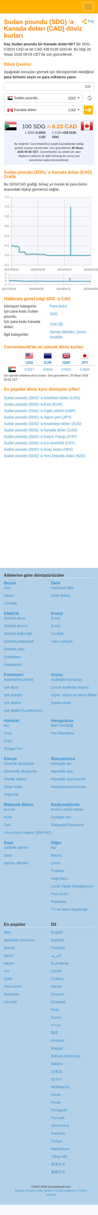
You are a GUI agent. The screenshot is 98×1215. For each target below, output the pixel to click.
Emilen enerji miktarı (67, 809)
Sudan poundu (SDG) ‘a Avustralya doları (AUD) (42, 424)
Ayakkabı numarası (66, 679)
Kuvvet (9, 809)
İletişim (30, 1190)
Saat (7, 855)
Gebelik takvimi (16, 847)
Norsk (56, 1095)
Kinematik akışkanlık (20, 771)
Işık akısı (11, 687)
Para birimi (58, 306)
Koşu (8, 741)
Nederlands (60, 1087)
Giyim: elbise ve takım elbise (74, 695)
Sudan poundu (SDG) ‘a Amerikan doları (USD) (42, 398)
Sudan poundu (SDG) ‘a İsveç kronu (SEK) (38, 449)
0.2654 (85, 369)
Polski (56, 1102)
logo (49, 6)
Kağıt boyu (59, 878)
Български (59, 963)
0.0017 (29, 369)
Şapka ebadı (61, 703)
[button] (43, 98)
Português (59, 1110)
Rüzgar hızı (13, 749)
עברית (56, 1025)
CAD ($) (56, 324)
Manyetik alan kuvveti (68, 779)
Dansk (56, 986)
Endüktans (12, 657)
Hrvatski (57, 1040)
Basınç (56, 855)
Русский (58, 1118)
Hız (6, 725)
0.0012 (66, 369)
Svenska (58, 1133)
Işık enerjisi (13, 695)
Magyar (57, 1048)
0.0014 (48, 369)
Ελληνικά (58, 1002)
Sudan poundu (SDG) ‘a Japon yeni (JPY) (37, 417)
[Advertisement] (48, 514)
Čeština (57, 979)
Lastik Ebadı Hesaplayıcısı (72, 886)
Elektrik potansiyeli (19, 641)
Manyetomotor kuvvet (68, 787)
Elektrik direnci (15, 626)
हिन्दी (54, 1033)
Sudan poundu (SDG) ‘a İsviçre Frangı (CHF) (40, 436)
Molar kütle (13, 787)
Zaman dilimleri (62, 332)
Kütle (8, 817)
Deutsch (57, 994)
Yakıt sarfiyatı (62, 641)
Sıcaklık (56, 337)
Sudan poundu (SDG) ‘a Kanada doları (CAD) (40, 430)
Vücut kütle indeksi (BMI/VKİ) (27, 833)
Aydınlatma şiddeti (18, 679)
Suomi (56, 1017)
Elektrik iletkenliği (18, 634)
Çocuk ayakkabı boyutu (70, 687)
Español (57, 940)
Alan (7, 588)
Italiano (57, 1064)
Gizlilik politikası (65, 1190)
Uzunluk (10, 603)
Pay (88, 21)
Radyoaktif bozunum (67, 825)
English (57, 932)
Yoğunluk (11, 794)
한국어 (56, 1079)
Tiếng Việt (59, 1156)
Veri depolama (62, 733)
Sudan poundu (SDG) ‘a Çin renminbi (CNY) (39, 443)
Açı (53, 847)
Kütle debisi (60, 595)
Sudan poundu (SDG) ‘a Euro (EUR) (33, 404)
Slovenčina (60, 1126)
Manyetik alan (62, 771)
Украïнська (60, 1149)
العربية (56, 955)
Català (56, 971)
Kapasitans (13, 665)
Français (58, 948)
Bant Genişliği (62, 725)
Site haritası (45, 1190)
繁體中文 (58, 1172)
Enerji (55, 618)
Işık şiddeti (12, 703)
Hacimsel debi (62, 588)
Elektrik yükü (14, 649)
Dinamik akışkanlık (19, 763)
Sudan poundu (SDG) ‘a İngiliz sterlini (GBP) (39, 411)
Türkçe (56, 1141)
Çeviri (81, 332)
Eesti (55, 1010)
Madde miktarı (15, 779)
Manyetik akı (61, 763)
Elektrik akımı (15, 618)
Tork (7, 825)
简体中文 (58, 1164)
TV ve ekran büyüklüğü (69, 909)
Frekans (57, 871)
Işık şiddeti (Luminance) (23, 710)
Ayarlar (19, 1190)
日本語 (56, 1071)
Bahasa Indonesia (65, 1056)
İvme (8, 733)
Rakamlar (59, 902)
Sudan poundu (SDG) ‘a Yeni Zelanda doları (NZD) (45, 456)
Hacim (9, 595)
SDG (54, 314)
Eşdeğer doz (61, 817)
